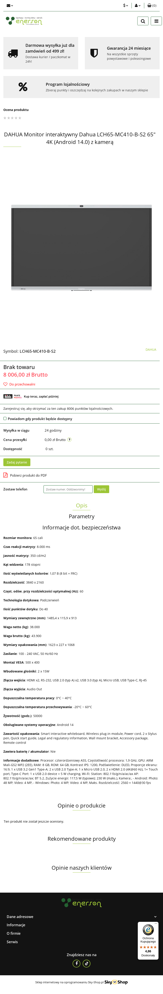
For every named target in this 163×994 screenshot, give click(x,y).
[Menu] (156, 924)
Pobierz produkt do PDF (25, 475)
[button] (152, 5)
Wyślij (101, 489)
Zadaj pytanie (17, 462)
